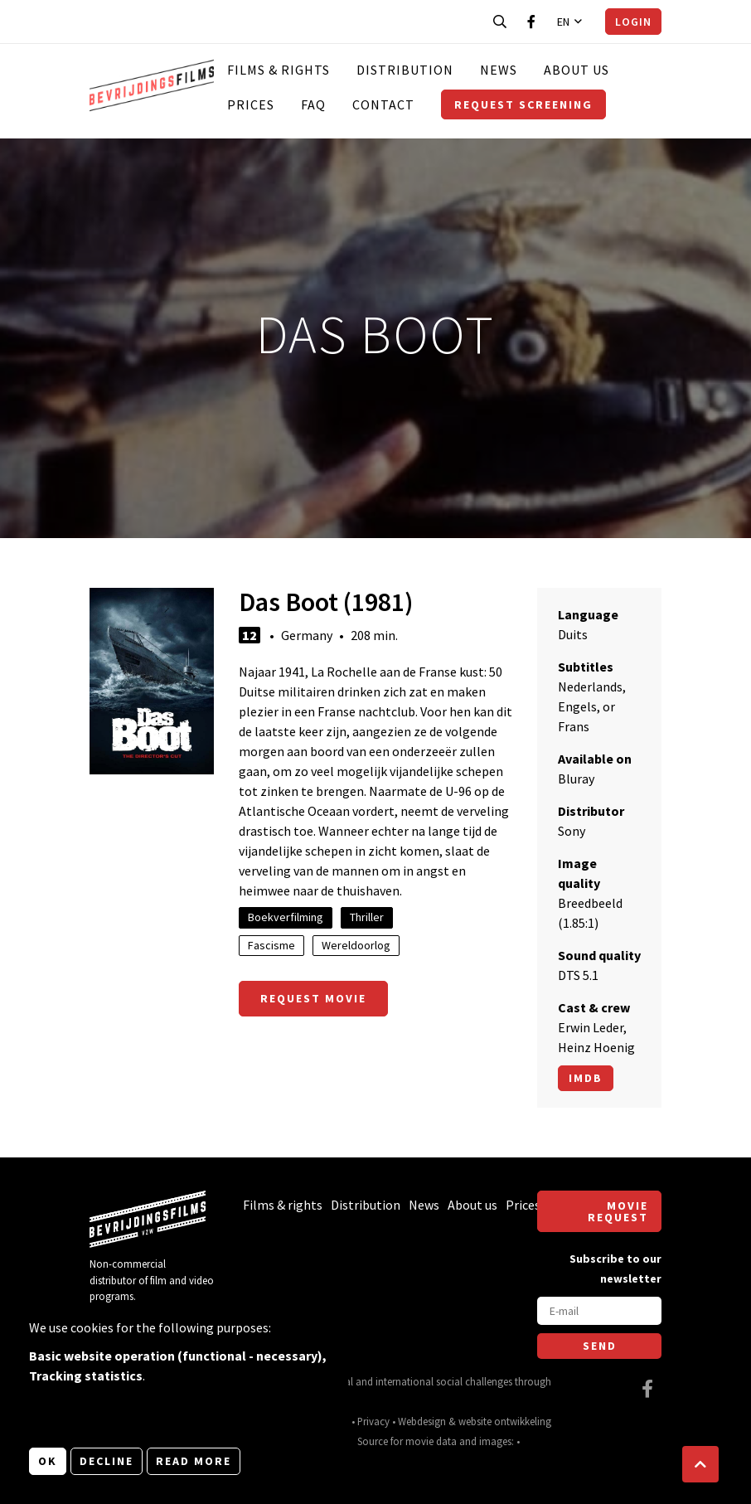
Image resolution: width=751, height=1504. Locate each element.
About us (576, 69)
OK (47, 1460)
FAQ (313, 104)
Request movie (313, 998)
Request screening (523, 104)
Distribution (404, 69)
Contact (383, 104)
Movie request (618, 1211)
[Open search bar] (499, 21)
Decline (106, 1460)
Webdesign (422, 1421)
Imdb (586, 1077)
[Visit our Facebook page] (531, 21)
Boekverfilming (285, 917)
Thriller (367, 917)
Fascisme (271, 945)
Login (633, 21)
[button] (700, 1464)
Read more (193, 1460)
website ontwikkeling (504, 1421)
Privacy (373, 1421)
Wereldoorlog (356, 945)
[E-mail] (599, 1311)
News (498, 69)
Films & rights (278, 69)
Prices (250, 104)
